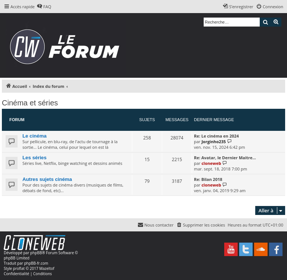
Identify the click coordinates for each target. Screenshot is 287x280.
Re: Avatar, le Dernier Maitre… (225, 157)
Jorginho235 (213, 141)
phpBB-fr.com (36, 263)
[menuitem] (44, 6)
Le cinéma (34, 136)
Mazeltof (46, 268)
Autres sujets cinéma (47, 179)
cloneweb (211, 163)
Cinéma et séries (30, 103)
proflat (19, 268)
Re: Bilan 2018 (208, 179)
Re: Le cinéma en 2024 (216, 136)
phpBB (36, 252)
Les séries (34, 157)
